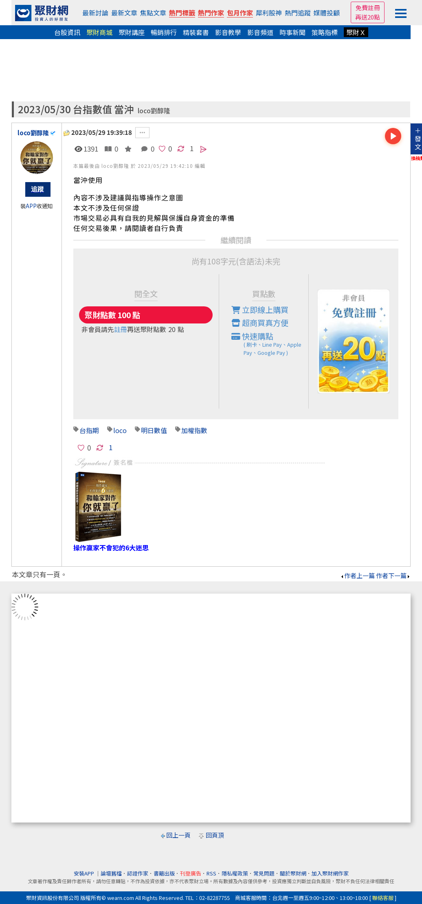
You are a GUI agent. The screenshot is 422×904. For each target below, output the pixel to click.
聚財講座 (132, 32)
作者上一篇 (357, 575)
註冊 (120, 329)
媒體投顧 (327, 13)
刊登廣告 (190, 873)
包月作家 (240, 13)
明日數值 (154, 430)
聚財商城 (99, 32)
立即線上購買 (259, 309)
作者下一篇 (393, 575)
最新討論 (95, 13)
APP (31, 206)
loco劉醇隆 (154, 110)
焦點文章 (153, 13)
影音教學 (228, 32)
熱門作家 (211, 13)
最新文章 (124, 13)
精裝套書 (196, 32)
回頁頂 (215, 835)
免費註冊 (368, 7)
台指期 (89, 430)
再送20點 (367, 17)
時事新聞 (292, 32)
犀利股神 (269, 13)
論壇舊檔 (111, 873)
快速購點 (270, 343)
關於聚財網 (293, 873)
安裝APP (84, 873)
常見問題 (264, 873)
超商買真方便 (259, 322)
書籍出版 (164, 873)
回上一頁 (178, 835)
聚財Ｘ (356, 32)
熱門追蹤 (298, 13)
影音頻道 (260, 32)
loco (120, 430)
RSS (211, 873)
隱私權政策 (235, 873)
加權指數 (194, 430)
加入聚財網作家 (330, 873)
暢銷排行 (164, 32)
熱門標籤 (182, 13)
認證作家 (137, 873)
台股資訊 (67, 32)
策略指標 (325, 32)
